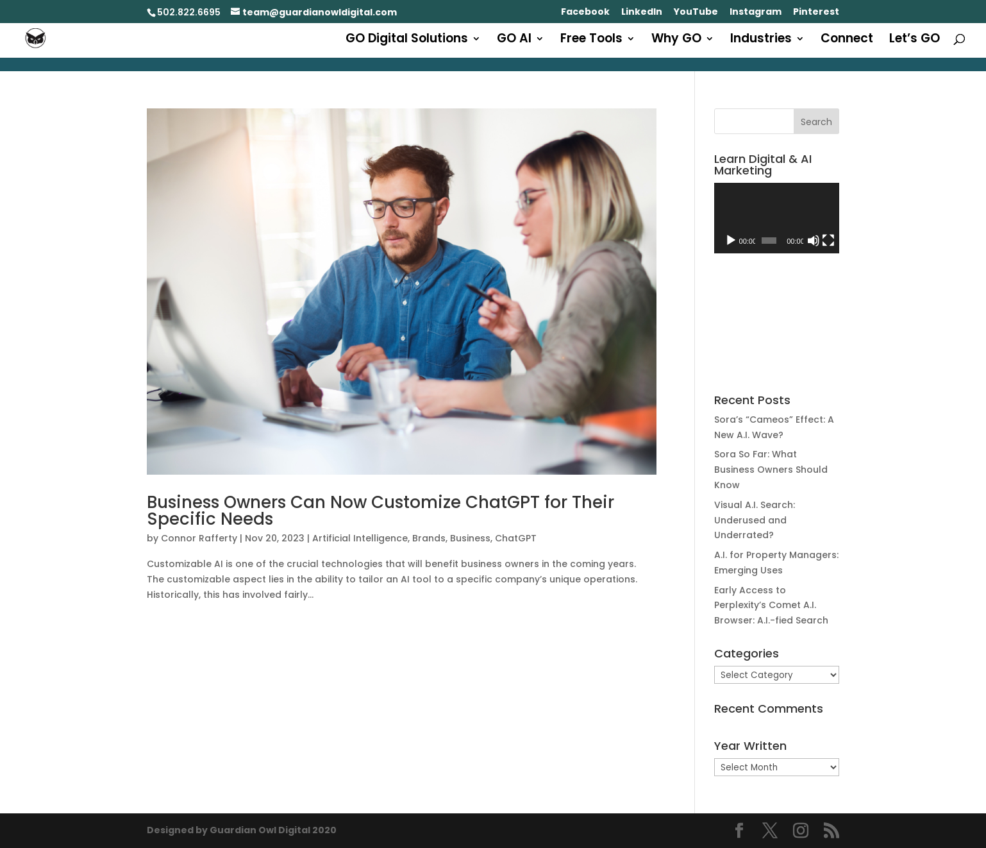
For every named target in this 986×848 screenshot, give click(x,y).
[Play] (730, 240)
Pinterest (816, 12)
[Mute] (813, 240)
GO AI (514, 40)
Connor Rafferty (199, 538)
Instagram (755, 12)
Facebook (585, 12)
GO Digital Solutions (407, 40)
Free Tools (591, 40)
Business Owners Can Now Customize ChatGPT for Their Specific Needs (380, 510)
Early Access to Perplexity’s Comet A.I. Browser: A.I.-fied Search (771, 605)
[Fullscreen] (828, 240)
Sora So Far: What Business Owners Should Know (771, 469)
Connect (847, 40)
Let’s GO (914, 40)
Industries (761, 40)
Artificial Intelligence (360, 538)
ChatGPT (516, 538)
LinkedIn (641, 12)
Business (470, 538)
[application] (776, 218)
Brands (429, 538)
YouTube (696, 12)
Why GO (676, 40)
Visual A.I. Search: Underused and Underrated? (754, 520)
